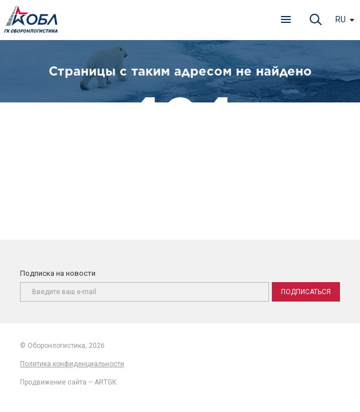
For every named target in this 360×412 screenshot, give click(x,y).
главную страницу (218, 175)
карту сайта (212, 188)
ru (340, 19)
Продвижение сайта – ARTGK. (69, 382)
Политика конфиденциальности (72, 364)
